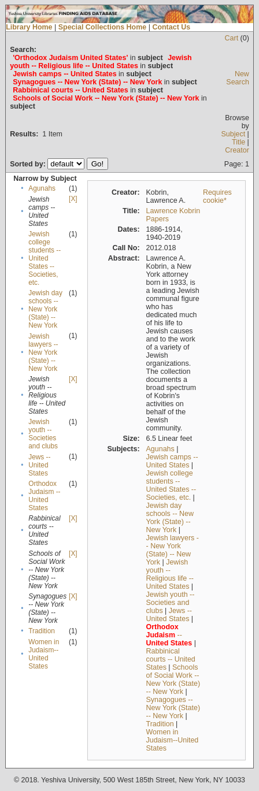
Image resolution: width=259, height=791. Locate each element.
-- (169, 635)
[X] (73, 199)
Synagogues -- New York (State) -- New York (173, 708)
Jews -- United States (39, 465)
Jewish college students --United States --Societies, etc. (44, 258)
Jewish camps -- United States (172, 461)
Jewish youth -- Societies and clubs (43, 434)
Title (238, 142)
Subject (233, 134)
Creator (237, 150)
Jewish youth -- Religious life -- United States (170, 574)
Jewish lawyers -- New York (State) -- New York (43, 352)
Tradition (41, 631)
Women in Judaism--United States (43, 654)
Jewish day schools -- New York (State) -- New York (45, 309)
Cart (232, 38)
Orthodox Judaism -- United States (44, 496)
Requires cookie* (217, 196)
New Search (237, 78)
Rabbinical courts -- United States (170, 659)
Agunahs (42, 188)
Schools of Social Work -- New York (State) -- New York (173, 679)
